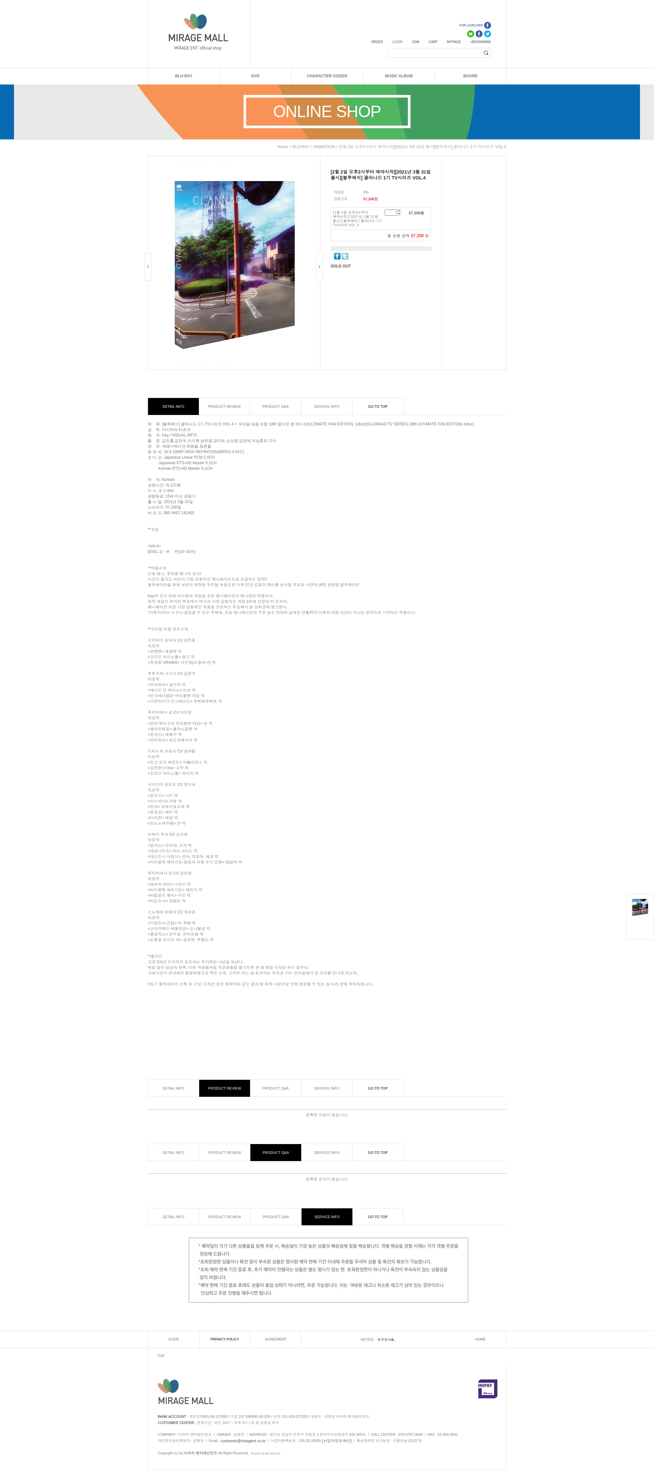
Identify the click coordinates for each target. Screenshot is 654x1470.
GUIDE (173, 1339)
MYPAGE (454, 42)
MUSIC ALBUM (399, 76)
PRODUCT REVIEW (224, 406)
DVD (255, 76)
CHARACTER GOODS (327, 76)
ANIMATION (324, 147)
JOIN (415, 42)
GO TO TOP (378, 406)
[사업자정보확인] (337, 1441)
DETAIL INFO (174, 406)
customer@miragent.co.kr (243, 1441)
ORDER (377, 42)
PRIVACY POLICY (225, 1339)
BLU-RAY (183, 76)
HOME (480, 1339)
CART (433, 42)
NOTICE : (369, 1339)
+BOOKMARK (480, 42)
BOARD (470, 76)
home (282, 147)
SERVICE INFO (326, 406)
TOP (161, 1356)
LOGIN (397, 42)
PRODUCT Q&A (275, 406)
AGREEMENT (276, 1339)
